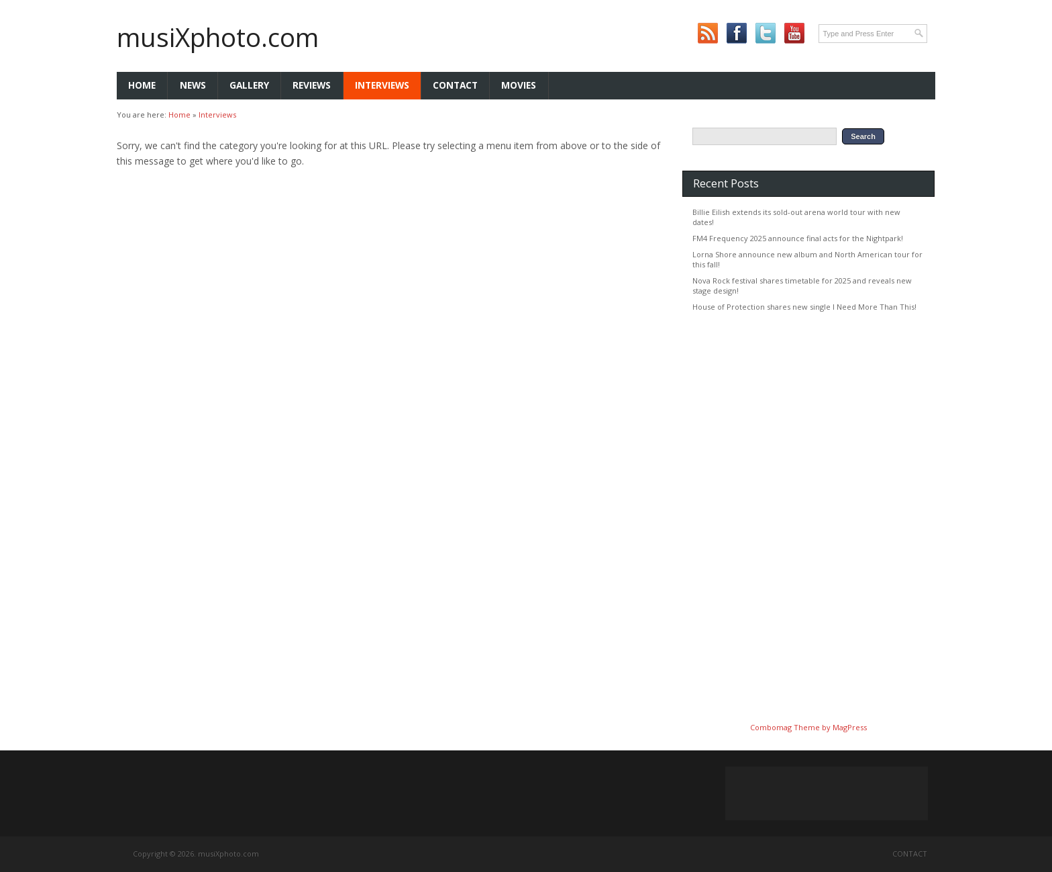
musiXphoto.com (218, 36)
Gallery (249, 85)
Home (142, 85)
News (193, 85)
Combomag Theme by (791, 727)
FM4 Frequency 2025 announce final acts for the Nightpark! (797, 238)
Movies (518, 85)
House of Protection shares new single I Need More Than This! (804, 307)
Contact (455, 85)
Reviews (312, 85)
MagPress (850, 727)
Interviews (382, 85)
